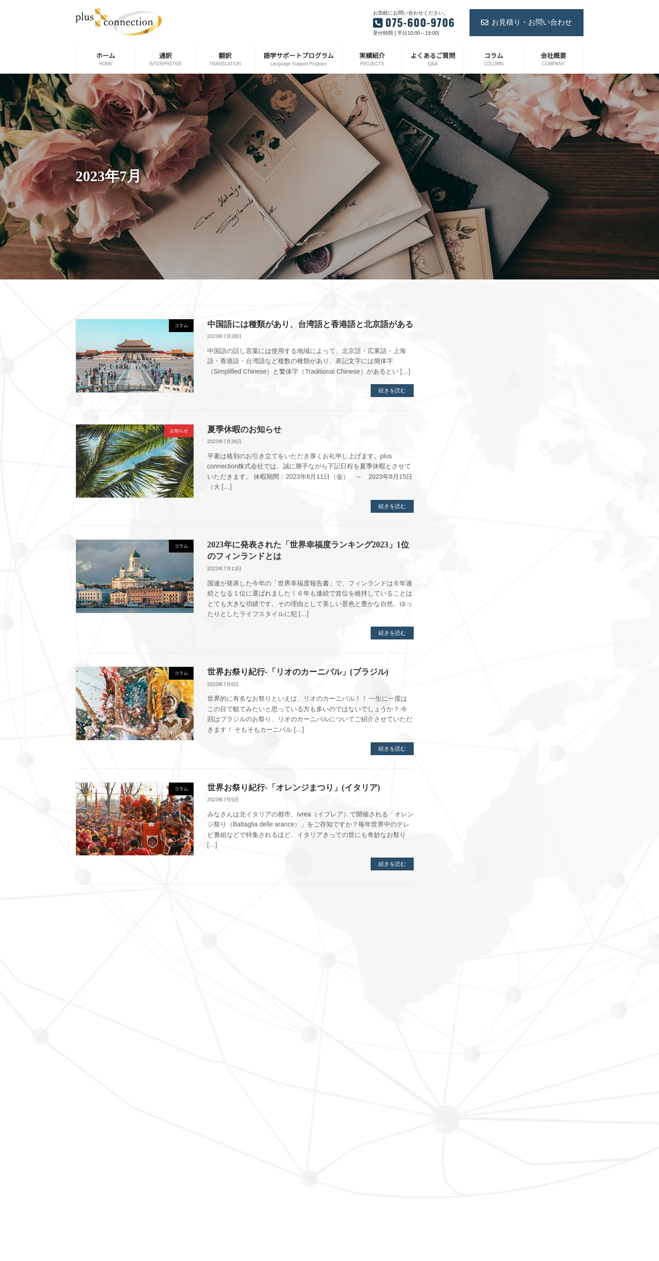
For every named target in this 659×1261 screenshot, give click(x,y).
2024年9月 (467, 437)
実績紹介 (353, 1185)
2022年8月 (467, 771)
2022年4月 (467, 829)
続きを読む (392, 390)
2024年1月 (467, 553)
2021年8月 (467, 946)
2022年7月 (467, 786)
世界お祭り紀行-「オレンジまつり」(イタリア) (293, 787)
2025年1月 (467, 407)
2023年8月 (467, 611)
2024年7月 (467, 465)
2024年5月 (467, 495)
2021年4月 (467, 1004)
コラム (350, 1248)
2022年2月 (467, 858)
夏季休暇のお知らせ (244, 429)
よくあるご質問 (361, 1201)
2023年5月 (467, 655)
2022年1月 (467, 873)
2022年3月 (467, 844)
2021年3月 (467, 1018)
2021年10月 (468, 916)
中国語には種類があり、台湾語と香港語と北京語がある (310, 324)
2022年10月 (468, 756)
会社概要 (353, 1169)
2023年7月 (467, 625)
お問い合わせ (358, 1216)
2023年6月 (467, 640)
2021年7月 (467, 960)
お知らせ (353, 1232)
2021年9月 (467, 931)
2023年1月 (467, 713)
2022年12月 (468, 727)
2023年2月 (467, 698)
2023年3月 (467, 684)
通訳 (347, 1121)
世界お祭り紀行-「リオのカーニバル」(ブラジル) (298, 671)
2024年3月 (467, 523)
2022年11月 (468, 742)
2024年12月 (468, 422)
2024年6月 (467, 480)
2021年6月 (467, 974)
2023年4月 (467, 669)
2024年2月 (467, 538)
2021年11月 (468, 902)
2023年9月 (467, 596)
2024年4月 (467, 509)
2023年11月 (468, 582)
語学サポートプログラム (372, 1153)
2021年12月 (468, 887)
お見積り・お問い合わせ (526, 22)
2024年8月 (467, 451)
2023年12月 (468, 567)
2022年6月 (467, 800)
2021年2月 (467, 1033)
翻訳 (347, 1137)
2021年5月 (467, 989)
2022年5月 (467, 814)
